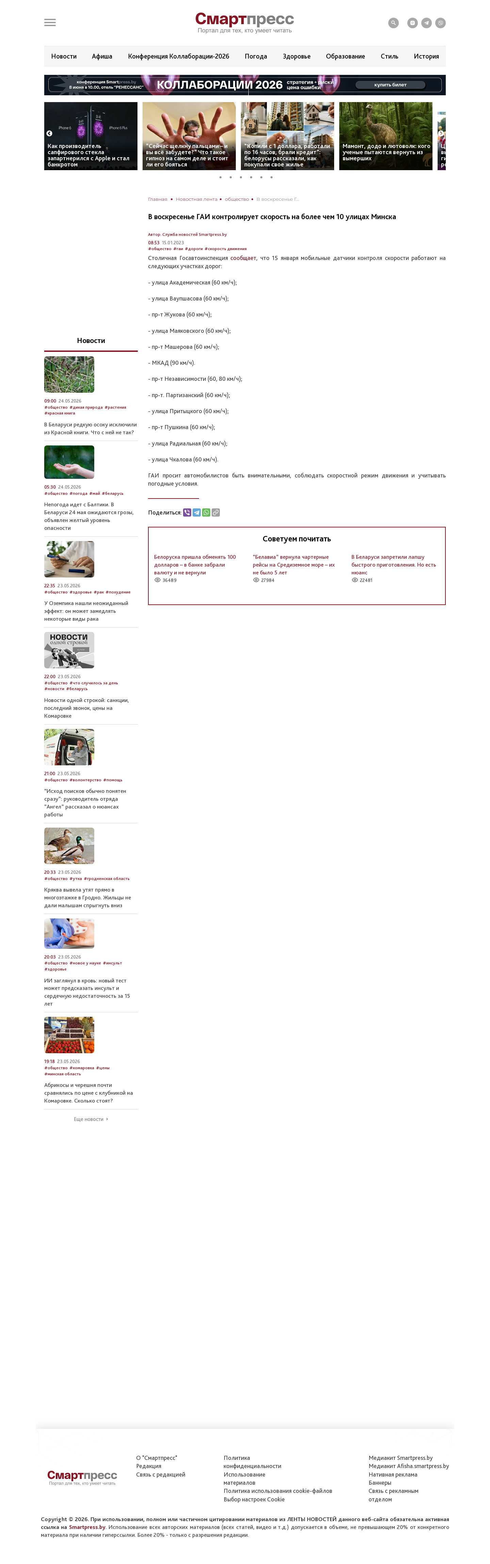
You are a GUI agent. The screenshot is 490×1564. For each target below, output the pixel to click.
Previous (49, 134)
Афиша (102, 56)
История (426, 56)
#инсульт (112, 962)
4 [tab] (253, 176)
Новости (64, 56)
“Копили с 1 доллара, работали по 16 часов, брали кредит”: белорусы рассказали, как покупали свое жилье (287, 155)
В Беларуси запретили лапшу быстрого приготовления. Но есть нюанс (394, 564)
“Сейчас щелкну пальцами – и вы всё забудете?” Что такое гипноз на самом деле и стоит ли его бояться (187, 155)
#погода (78, 493)
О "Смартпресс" (156, 1457)
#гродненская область (107, 878)
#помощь (112, 779)
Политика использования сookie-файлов (278, 1490)
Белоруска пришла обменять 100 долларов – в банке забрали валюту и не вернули (195, 564)
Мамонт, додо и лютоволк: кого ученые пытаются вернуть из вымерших (386, 152)
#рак (99, 591)
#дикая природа (86, 407)
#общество (160, 248)
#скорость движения (226, 248)
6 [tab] (274, 176)
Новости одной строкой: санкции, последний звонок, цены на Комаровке (86, 708)
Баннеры (380, 1482)
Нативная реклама (393, 1474)
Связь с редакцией (160, 1474)
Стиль (389, 56)
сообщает (243, 257)
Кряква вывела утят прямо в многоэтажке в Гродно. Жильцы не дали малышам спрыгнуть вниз (87, 897)
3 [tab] (243, 176)
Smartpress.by (87, 1527)
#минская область (62, 1073)
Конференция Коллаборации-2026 (178, 56)
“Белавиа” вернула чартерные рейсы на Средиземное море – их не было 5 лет (294, 564)
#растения (115, 407)
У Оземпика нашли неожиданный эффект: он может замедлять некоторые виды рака (86, 611)
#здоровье (80, 591)
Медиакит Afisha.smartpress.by (409, 1465)
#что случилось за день (93, 682)
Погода (256, 56)
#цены (103, 1067)
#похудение (118, 591)
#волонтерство (85, 779)
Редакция (148, 1465)
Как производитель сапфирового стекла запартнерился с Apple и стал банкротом (88, 155)
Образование (345, 56)
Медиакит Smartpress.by (401, 1457)
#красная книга (59, 413)
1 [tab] (222, 176)
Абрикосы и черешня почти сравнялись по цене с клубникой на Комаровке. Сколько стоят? (88, 1092)
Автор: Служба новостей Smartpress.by (187, 234)
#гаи (178, 248)
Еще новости (88, 1119)
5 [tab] (263, 176)
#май (94, 493)
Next (441, 134)
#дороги (194, 248)
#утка (75, 878)
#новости (54, 688)
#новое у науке (85, 962)
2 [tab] (233, 176)
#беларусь (113, 493)
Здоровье (297, 56)
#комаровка (81, 1067)
